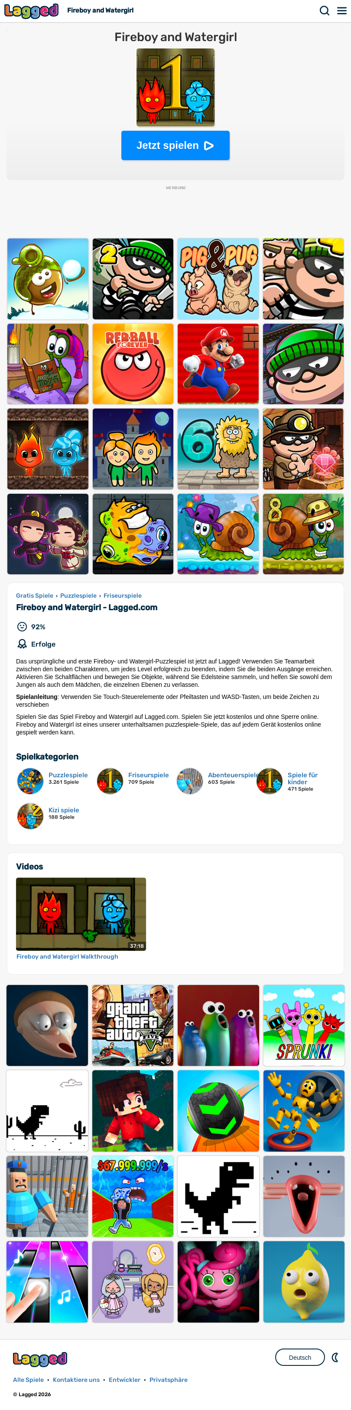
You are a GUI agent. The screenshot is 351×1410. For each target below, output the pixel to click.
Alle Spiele (28, 1380)
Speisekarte (342, 11)
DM (335, 1357)
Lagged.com (41, 1360)
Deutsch (300, 1357)
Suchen (325, 11)
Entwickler (124, 1380)
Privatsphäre (169, 1380)
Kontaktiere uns (76, 1380)
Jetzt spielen (167, 145)
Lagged (32, 11)
